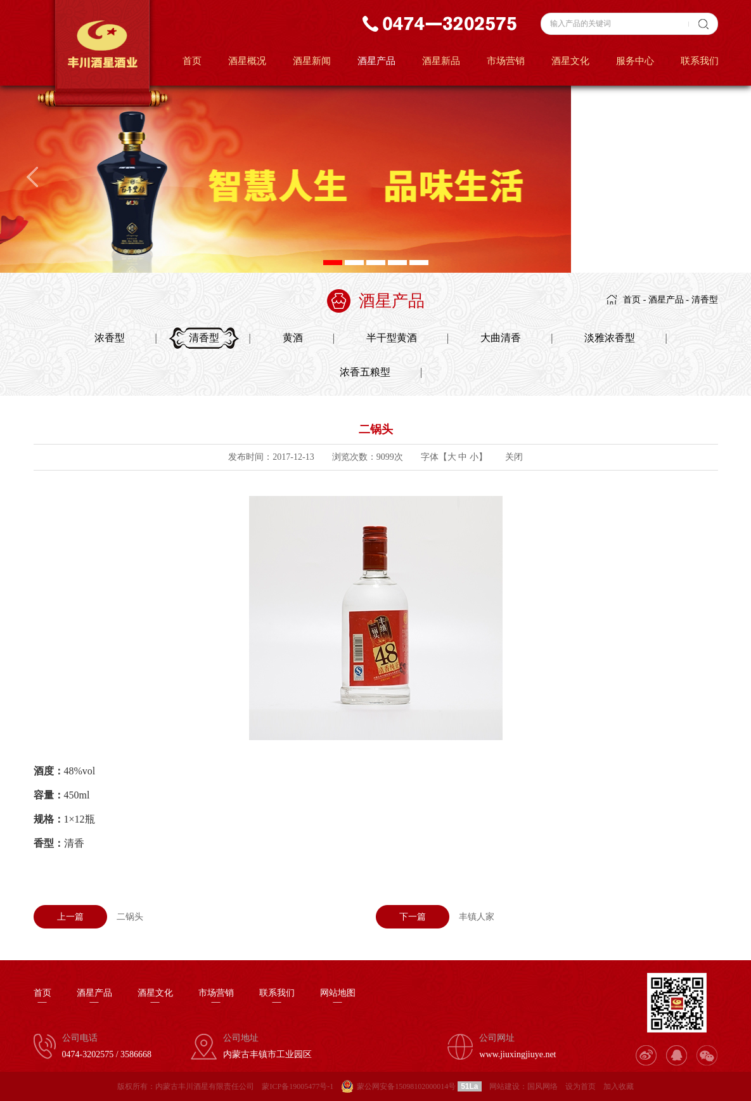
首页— (42, 998)
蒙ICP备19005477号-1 (297, 1086)
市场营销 (506, 61)
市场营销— (216, 998)
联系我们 (700, 61)
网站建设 (504, 1086)
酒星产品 (376, 61)
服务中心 (635, 61)
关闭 (514, 457)
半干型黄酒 (391, 337)
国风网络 (542, 1086)
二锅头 (88, 916)
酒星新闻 (312, 61)
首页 (192, 61)
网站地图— (338, 998)
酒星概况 (247, 61)
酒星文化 (570, 61)
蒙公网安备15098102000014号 (406, 1086)
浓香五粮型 (365, 372)
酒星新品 (441, 61)
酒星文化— (155, 998)
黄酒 (293, 337)
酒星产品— (94, 998)
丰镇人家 (435, 916)
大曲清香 (500, 337)
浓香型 (109, 337)
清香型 (704, 299)
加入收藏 (618, 1086)
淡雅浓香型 (609, 337)
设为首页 (580, 1086)
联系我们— (277, 998)
